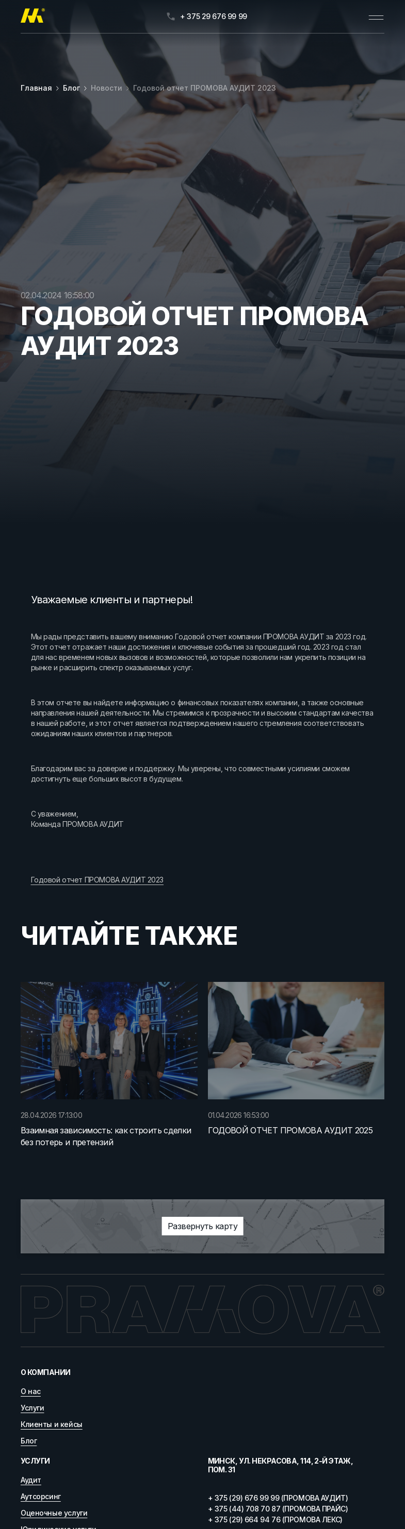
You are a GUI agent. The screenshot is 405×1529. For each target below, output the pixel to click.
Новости (106, 87)
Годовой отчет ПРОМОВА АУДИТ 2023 (204, 87)
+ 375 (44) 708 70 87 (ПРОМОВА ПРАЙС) (278, 1508)
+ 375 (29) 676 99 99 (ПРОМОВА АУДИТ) (278, 1497)
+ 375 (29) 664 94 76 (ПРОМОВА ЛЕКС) (275, 1519)
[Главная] (33, 16)
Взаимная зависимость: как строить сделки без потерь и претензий (106, 1136)
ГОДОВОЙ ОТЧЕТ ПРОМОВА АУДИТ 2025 (290, 1130)
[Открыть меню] (376, 16)
